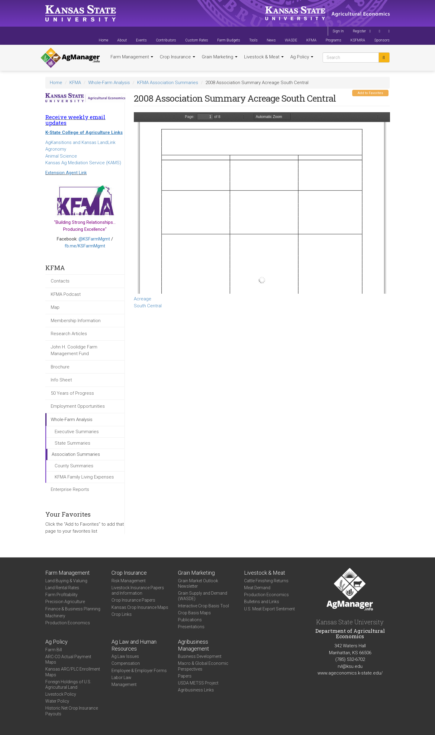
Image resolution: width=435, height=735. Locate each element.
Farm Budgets (228, 40)
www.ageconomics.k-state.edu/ (350, 673)
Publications (190, 619)
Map (55, 307)
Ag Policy (301, 57)
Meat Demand (257, 587)
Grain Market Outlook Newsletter (198, 583)
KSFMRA (357, 40)
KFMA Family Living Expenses (84, 477)
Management (124, 684)
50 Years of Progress (72, 393)
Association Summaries (76, 454)
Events (141, 40)
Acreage (142, 299)
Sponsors (382, 40)
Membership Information (76, 320)
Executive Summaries (77, 431)
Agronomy (55, 149)
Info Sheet (61, 380)
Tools (253, 40)
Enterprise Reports (70, 489)
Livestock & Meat (264, 57)
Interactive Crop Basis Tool (203, 605)
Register (359, 31)
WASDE (291, 40)
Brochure (60, 367)
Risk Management (128, 580)
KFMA (311, 40)
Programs (333, 40)
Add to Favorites (370, 93)
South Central (148, 306)
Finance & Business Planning (72, 608)
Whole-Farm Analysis (109, 82)
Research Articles (69, 333)
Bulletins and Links (261, 601)
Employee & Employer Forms (139, 670)
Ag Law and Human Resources (133, 645)
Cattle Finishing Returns (266, 580)
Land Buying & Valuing (66, 580)
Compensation (125, 663)
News (271, 40)
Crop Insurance (177, 57)
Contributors (166, 40)
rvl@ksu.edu (350, 666)
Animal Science (61, 156)
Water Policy (57, 701)
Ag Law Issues (125, 656)
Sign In (338, 31)
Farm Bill (53, 649)
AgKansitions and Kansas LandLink (80, 142)
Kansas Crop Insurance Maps (139, 607)
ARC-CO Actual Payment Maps (68, 659)
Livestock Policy (60, 694)
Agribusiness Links (196, 690)
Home (103, 40)
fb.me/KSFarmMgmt (85, 246)
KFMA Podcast (66, 294)
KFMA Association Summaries (167, 82)
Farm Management (132, 57)
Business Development (199, 656)
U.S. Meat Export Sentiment (269, 608)
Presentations (191, 626)
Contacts (60, 281)
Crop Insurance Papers (133, 600)
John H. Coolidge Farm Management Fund (74, 350)
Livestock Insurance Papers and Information (137, 590)
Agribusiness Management (193, 645)
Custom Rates (196, 40)
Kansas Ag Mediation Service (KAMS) (83, 162)
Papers (185, 676)
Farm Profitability (61, 594)
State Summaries (72, 443)
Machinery (55, 615)
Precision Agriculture (65, 601)
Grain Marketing (219, 57)
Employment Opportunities (78, 406)
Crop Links (121, 614)
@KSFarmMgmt (94, 239)
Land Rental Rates (62, 587)
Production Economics (67, 622)
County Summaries (74, 466)
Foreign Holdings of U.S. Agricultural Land (68, 684)
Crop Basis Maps (194, 612)
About (122, 40)
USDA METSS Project (198, 683)
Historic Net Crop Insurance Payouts (71, 711)
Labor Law (121, 677)
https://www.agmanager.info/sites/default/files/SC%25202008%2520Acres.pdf (262, 203)
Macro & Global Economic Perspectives (203, 666)
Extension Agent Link (66, 172)
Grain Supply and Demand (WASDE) (202, 596)
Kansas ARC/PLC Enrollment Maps (72, 672)
